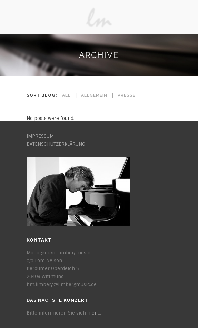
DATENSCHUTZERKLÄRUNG (56, 144)
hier (92, 313)
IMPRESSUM (40, 136)
